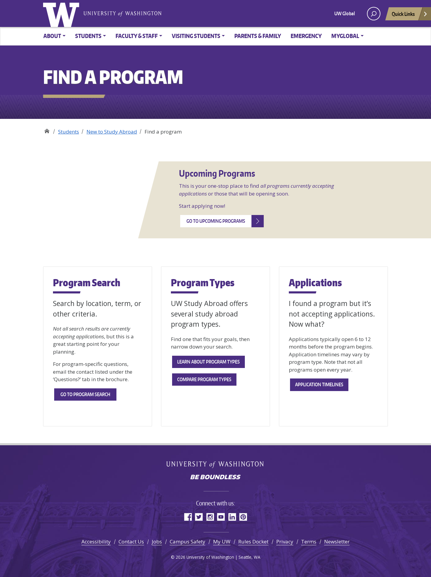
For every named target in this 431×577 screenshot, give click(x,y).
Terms (308, 541)
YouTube (221, 517)
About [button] (52, 36)
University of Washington (62, 13)
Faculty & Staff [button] (137, 36)
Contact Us (131, 541)
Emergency (306, 36)
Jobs (157, 541)
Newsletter (337, 541)
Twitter (199, 517)
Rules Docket (253, 541)
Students (68, 131)
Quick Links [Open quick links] (410, 15)
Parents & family (257, 36)
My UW (221, 541)
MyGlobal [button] (345, 36)
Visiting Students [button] (196, 36)
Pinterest (243, 517)
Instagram (210, 517)
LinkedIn (232, 517)
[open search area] (373, 13)
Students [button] (88, 36)
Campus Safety (187, 541)
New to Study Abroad (111, 131)
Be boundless (215, 477)
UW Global (344, 13)
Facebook (188, 517)
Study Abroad (47, 129)
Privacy (284, 541)
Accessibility (96, 541)
